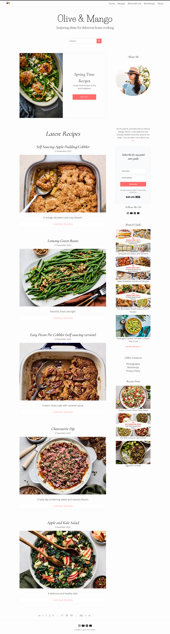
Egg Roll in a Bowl (133, 465)
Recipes (121, 3)
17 (62, 615)
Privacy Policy (133, 370)
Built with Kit (133, 197)
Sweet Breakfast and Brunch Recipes (133, 281)
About (160, 3)
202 (81, 615)
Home (112, 3)
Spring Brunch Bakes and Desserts (133, 253)
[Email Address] (133, 177)
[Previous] (42, 615)
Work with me (134, 3)
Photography (133, 363)
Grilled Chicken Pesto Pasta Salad (133, 410)
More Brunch (133, 347)
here (133, 140)
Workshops (149, 3)
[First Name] (133, 171)
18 (66, 615)
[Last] (89, 615)
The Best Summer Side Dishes (133, 437)
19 (71, 615)
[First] (39, 615)
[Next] (85, 615)
